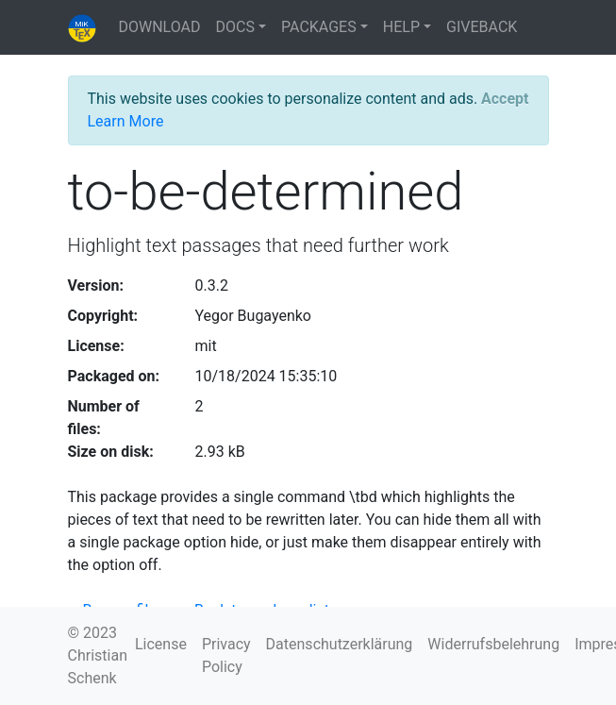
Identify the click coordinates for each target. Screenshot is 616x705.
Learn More (126, 121)
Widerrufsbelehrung (493, 644)
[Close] (504, 99)
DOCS (235, 27)
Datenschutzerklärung (339, 644)
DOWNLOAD (160, 27)
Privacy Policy (226, 655)
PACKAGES (319, 27)
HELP (401, 27)
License (161, 644)
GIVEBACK (481, 27)
